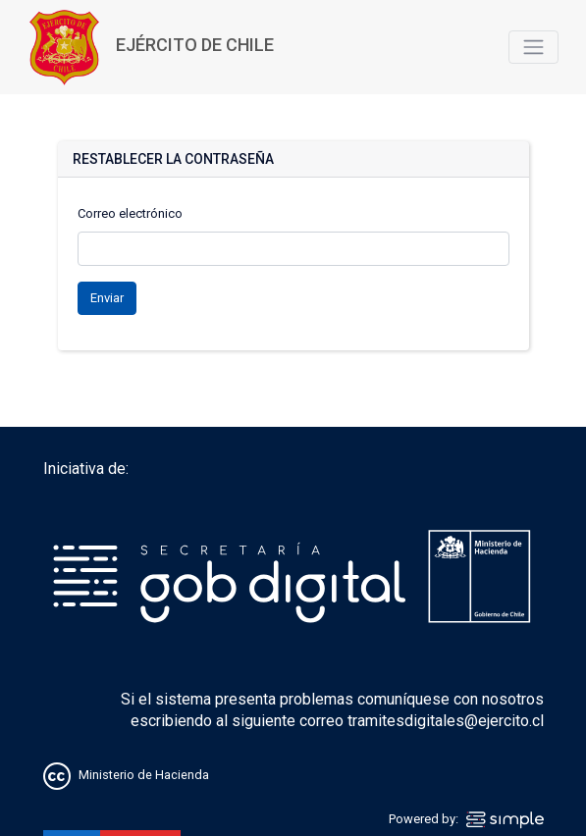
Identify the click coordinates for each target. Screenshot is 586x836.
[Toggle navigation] (533, 47)
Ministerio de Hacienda (144, 775)
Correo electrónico (130, 213)
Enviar (107, 297)
